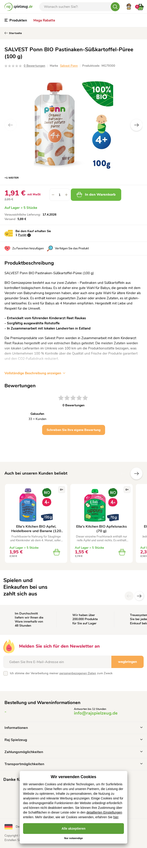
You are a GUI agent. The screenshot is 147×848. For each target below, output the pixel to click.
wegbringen (127, 662)
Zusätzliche (136, 473)
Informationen (73, 727)
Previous (10, 125)
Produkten (15, 20)
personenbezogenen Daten (77, 673)
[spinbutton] (59, 195)
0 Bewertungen (34, 66)
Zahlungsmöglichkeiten (73, 751)
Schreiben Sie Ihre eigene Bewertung (74, 430)
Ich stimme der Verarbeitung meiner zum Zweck (61, 673)
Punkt (22, 235)
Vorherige (123, 473)
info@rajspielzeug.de (96, 713)
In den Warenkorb (96, 194)
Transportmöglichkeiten (73, 764)
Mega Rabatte (44, 20)
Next (136, 125)
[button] (66, 194)
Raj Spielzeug (73, 739)
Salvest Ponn (69, 66)
